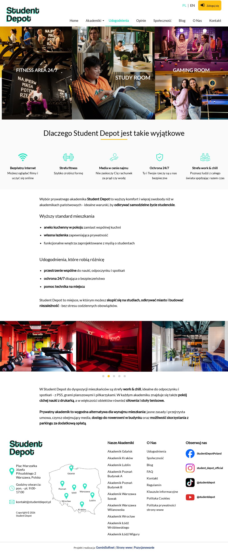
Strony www (124, 547)
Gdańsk (71, 473)
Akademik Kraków (120, 458)
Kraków (82, 509)
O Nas (197, 20)
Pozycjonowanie (144, 547)
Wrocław (66, 501)
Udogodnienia (119, 20)
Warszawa (85, 491)
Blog (182, 20)
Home (74, 20)
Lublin (92, 500)
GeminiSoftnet (105, 547)
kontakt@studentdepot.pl (33, 502)
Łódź (74, 492)
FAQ (150, 471)
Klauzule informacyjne (162, 491)
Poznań (62, 489)
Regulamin (154, 485)
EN (192, 5)
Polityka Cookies (158, 498)
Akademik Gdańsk (120, 451)
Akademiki (93, 20)
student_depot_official (210, 468)
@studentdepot (206, 482)
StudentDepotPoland (209, 453)
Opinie (141, 20)
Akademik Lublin (119, 465)
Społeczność (162, 20)
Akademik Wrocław (121, 516)
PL (184, 5)
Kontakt (215, 20)
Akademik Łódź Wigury (124, 534)
